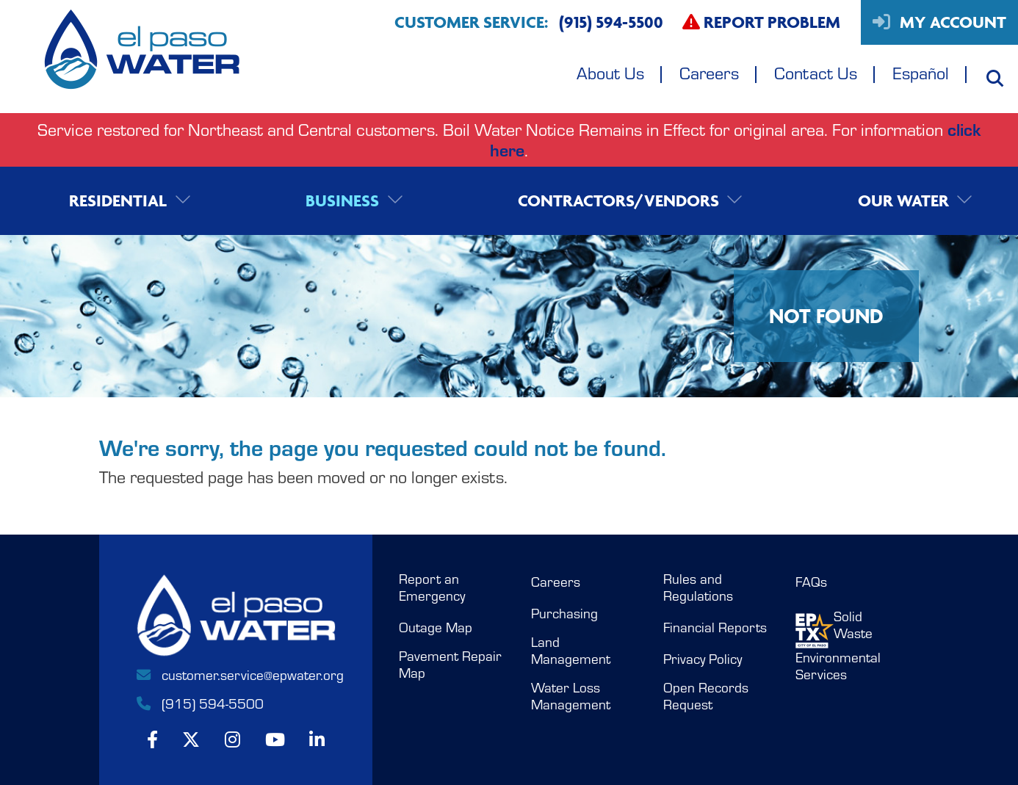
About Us (610, 72)
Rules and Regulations (698, 587)
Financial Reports (715, 627)
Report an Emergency (432, 587)
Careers (709, 72)
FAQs (811, 581)
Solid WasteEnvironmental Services (838, 645)
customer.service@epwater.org (235, 674)
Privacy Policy (702, 659)
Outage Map (435, 627)
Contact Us (815, 72)
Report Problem (761, 22)
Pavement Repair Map (450, 664)
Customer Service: (528, 22)
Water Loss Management (570, 696)
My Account (939, 22)
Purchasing (564, 613)
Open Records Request (705, 696)
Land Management (570, 650)
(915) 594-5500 (199, 702)
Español (920, 72)
